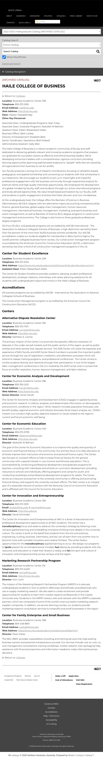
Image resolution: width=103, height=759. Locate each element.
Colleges (20, 96)
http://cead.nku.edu (28, 391)
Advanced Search (11, 63)
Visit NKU (80, 680)
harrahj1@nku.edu (29, 388)
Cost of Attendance (64, 680)
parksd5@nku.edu (29, 627)
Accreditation (51, 712)
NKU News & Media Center (27, 680)
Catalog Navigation (15, 71)
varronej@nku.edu (41, 507)
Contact (51, 708)
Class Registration (84, 684)
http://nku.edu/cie (27, 511)
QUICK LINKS (15, 10)
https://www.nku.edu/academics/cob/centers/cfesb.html (48, 630)
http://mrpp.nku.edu (29, 576)
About (9, 16)
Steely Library (76, 16)
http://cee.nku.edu (27, 439)
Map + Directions (51, 716)
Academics (20, 16)
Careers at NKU (51, 704)
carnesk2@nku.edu (29, 330)
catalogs (15, 755)
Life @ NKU (61, 16)
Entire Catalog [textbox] (11, 45)
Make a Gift (60, 676)
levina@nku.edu (27, 572)
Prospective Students (13, 676)
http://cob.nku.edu (28, 111)
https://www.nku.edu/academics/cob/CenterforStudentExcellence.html (56, 265)
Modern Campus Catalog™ (81, 755)
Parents (28, 676)
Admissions (35, 16)
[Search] (37, 21)
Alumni (37, 676)
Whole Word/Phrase (16, 57)
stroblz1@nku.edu (19, 507)
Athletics (48, 16)
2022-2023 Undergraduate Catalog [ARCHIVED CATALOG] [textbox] (34, 31)
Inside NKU (8, 680)
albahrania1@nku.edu (30, 435)
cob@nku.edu (26, 108)
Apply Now (74, 676)
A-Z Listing (51, 724)
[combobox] (51, 31)
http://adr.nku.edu (27, 333)
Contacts (10, 23)
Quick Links (24, 23)
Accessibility (51, 720)
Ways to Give (92, 16)
